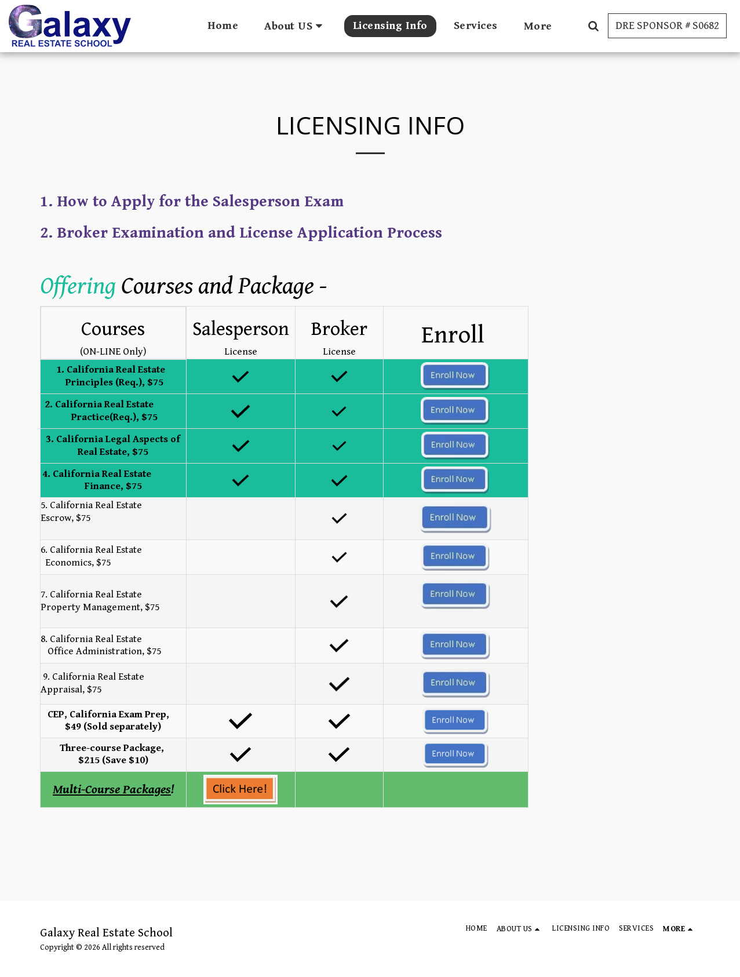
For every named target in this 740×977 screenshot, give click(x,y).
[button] (296, 25)
